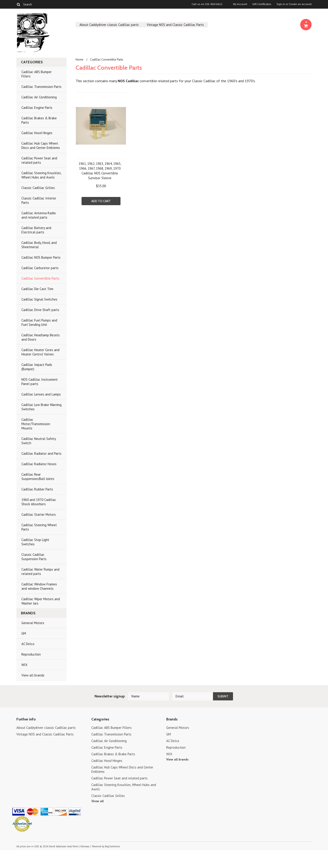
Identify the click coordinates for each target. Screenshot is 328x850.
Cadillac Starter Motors (38, 514)
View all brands (32, 675)
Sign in (281, 4)
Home (79, 59)
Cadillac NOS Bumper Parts (41, 257)
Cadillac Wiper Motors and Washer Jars (40, 601)
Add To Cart (101, 201)
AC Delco (27, 644)
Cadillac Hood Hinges (36, 133)
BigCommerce (112, 846)
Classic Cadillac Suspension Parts (33, 556)
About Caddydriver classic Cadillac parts (109, 25)
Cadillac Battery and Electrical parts (36, 230)
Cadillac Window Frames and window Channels (39, 586)
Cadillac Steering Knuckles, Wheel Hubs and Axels (41, 175)
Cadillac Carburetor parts (40, 268)
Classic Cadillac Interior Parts (38, 200)
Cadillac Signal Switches (39, 299)
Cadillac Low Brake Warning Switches (41, 407)
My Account (240, 4)
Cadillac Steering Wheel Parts (39, 527)
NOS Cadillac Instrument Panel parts (39, 381)
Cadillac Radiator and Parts (41, 453)
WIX (24, 665)
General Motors (32, 623)
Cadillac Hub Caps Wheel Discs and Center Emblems (40, 145)
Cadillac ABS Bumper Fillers (36, 74)
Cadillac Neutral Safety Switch (38, 440)
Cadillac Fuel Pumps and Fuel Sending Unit (39, 322)
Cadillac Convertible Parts (40, 278)
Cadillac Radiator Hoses (38, 464)
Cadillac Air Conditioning (39, 97)
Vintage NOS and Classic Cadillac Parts (175, 25)
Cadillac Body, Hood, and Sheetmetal (39, 244)
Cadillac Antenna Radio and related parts (38, 215)
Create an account (300, 4)
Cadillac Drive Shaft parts (40, 310)
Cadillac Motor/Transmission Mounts (35, 423)
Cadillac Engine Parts (36, 107)
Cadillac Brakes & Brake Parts (39, 120)
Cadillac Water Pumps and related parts (40, 571)
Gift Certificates (261, 4)
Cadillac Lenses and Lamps (41, 394)
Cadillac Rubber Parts (37, 489)
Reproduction (31, 654)
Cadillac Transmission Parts (41, 86)
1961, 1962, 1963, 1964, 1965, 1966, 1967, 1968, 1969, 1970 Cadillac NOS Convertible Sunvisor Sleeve (100, 170)
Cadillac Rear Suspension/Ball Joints (37, 476)
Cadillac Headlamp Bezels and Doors (40, 337)
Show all (97, 801)
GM (23, 633)
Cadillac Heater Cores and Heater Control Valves (40, 352)
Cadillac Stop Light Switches (35, 542)
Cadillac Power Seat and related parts (39, 160)
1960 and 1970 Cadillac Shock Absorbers (38, 502)
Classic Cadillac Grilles (38, 188)
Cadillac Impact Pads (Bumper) (36, 366)
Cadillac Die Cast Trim (37, 289)
